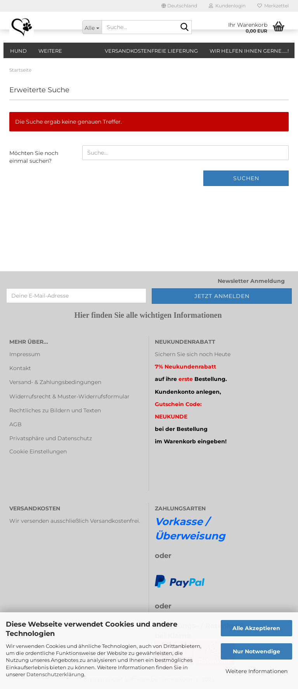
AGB (15, 424)
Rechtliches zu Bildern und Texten (55, 410)
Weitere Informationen (256, 671)
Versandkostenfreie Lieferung (151, 51)
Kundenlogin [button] (227, 6)
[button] (179, 6)
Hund (18, 51)
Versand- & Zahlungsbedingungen (55, 382)
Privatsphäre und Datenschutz (50, 438)
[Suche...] (92, 27)
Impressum (24, 354)
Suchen (246, 178)
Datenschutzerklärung (55, 674)
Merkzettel (273, 6)
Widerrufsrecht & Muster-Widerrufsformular (69, 396)
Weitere (50, 51)
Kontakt (20, 368)
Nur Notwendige (256, 651)
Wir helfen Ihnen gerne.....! (249, 51)
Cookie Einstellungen (38, 451)
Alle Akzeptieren (256, 628)
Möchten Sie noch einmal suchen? (33, 157)
